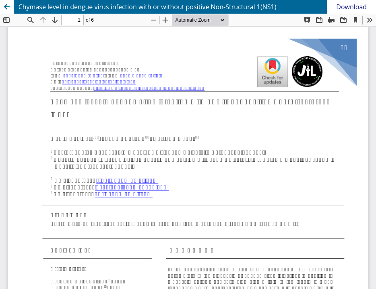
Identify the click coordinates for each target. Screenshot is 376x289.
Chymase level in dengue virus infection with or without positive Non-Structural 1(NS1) (148, 6)
